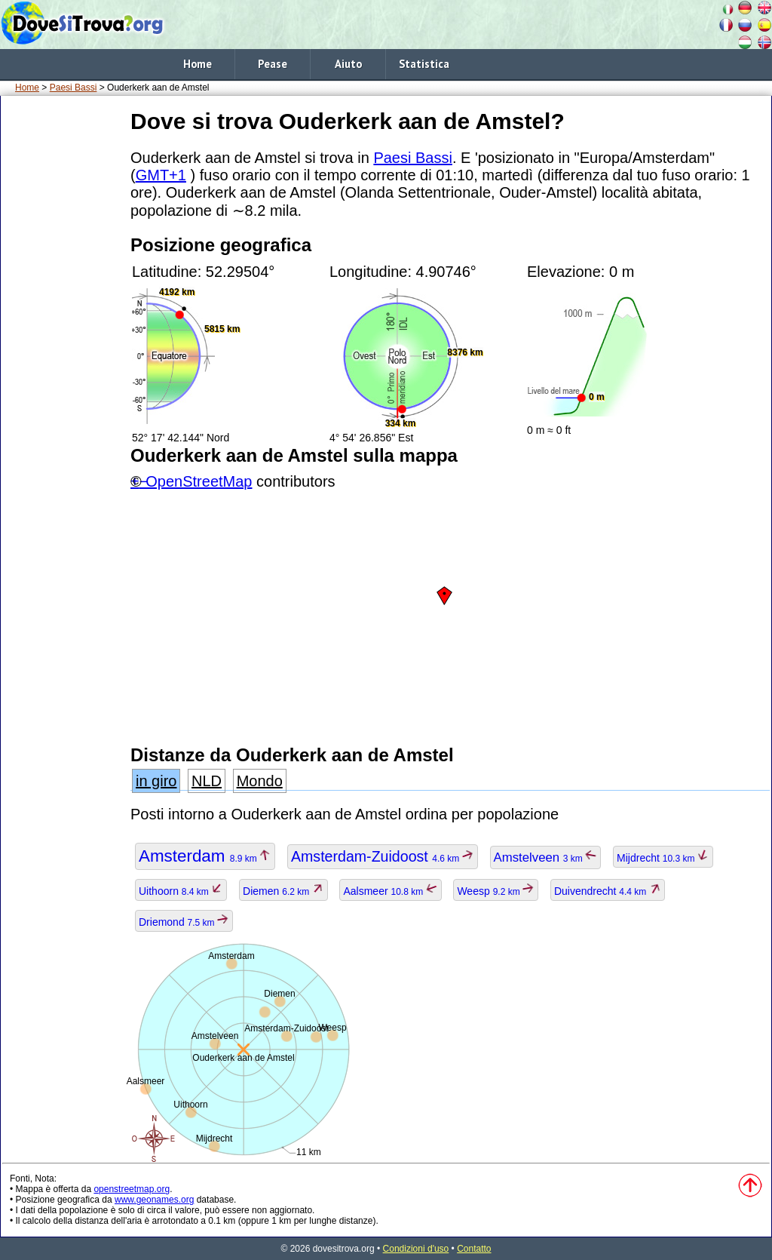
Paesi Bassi (73, 87)
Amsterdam (205, 856)
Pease (272, 64)
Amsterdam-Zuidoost (382, 856)
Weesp (496, 891)
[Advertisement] (62, 331)
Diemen (283, 891)
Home (197, 64)
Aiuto (348, 64)
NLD (206, 781)
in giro (156, 781)
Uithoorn (181, 891)
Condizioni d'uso (416, 1248)
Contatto (474, 1248)
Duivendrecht (607, 891)
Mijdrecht (663, 858)
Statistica (424, 64)
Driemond (184, 922)
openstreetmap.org (131, 1189)
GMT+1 (161, 175)
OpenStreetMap (199, 481)
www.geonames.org (154, 1199)
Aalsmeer (390, 891)
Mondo (260, 781)
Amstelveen (546, 857)
